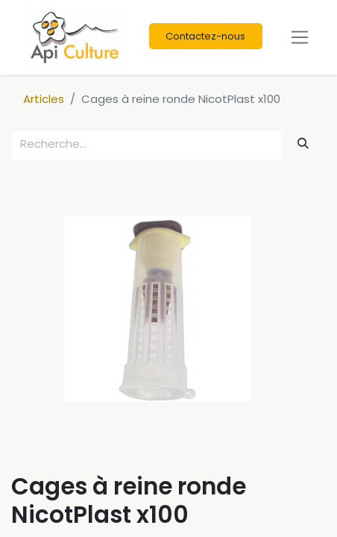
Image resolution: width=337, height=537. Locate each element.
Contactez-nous (205, 36)
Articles (43, 99)
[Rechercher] (303, 143)
